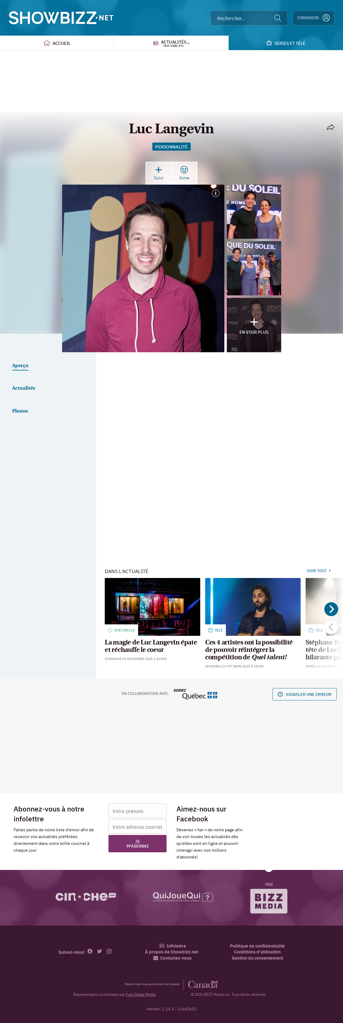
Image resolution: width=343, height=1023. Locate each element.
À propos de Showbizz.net (171, 952)
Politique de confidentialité (257, 946)
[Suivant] (331, 609)
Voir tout (319, 570)
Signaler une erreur (305, 694)
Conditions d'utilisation (257, 952)
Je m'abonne (138, 843)
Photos (20, 411)
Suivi (158, 173)
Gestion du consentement (257, 958)
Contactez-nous (172, 958)
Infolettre (172, 946)
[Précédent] (331, 627)
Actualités (23, 388)
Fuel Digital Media (140, 994)
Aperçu (20, 365)
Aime (184, 173)
